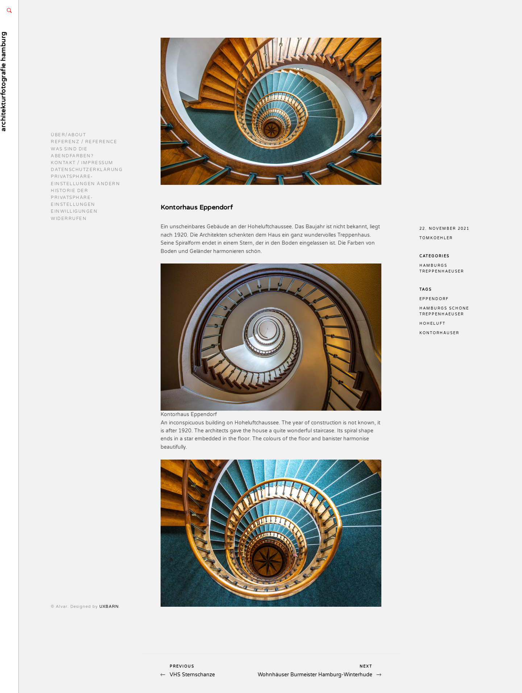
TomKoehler (436, 238)
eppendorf (434, 299)
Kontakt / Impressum (82, 162)
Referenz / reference (84, 141)
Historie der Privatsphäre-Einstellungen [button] (73, 197)
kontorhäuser (439, 333)
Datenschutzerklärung (87, 169)
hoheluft (432, 323)
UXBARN (60, 606)
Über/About (68, 134)
